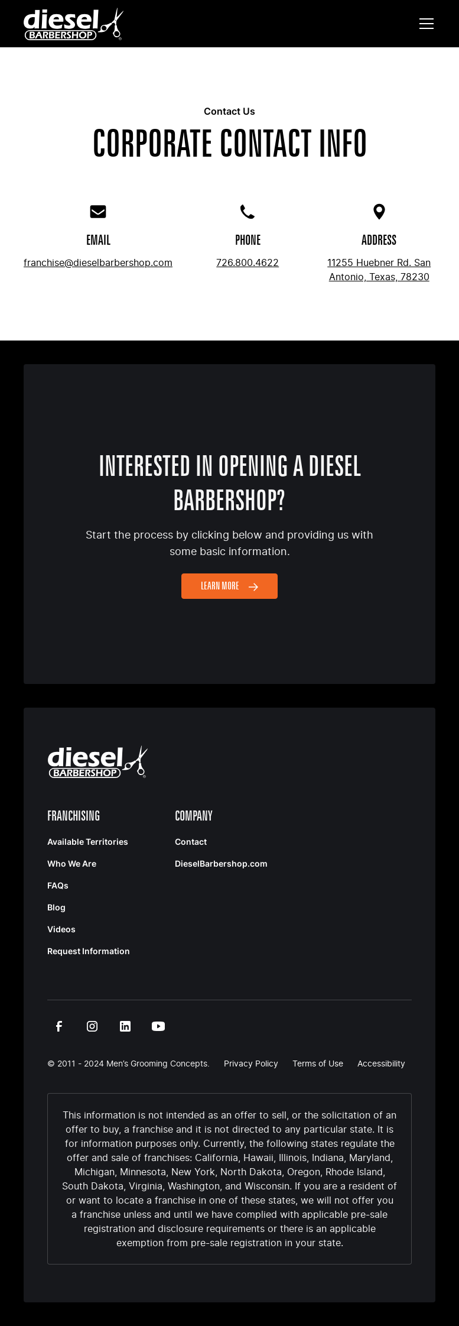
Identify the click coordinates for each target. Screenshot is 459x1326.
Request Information (88, 951)
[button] (424, 23)
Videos (61, 929)
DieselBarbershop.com (221, 863)
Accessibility (381, 1063)
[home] (73, 24)
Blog (56, 907)
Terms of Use (317, 1063)
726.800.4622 (247, 262)
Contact (191, 842)
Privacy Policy (251, 1063)
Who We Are (71, 863)
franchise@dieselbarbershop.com (98, 262)
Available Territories (87, 842)
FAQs (58, 885)
